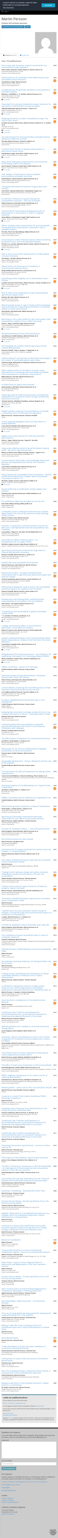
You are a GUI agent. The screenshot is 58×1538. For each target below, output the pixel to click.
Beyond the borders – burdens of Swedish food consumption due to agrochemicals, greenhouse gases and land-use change (26, 575)
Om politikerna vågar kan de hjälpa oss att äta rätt (23, 501)
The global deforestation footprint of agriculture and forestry (24, 187)
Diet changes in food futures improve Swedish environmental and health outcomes (21, 175)
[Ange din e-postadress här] (29, 1463)
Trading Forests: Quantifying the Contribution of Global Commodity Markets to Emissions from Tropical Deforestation (25, 975)
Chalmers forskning (8, 1500)
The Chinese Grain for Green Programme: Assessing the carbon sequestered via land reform (25, 1054)
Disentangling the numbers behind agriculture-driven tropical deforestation (24, 347)
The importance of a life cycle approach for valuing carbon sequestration (26, 772)
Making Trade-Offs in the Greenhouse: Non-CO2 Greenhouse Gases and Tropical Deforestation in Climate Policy (25, 1327)
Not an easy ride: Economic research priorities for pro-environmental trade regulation (24, 66)
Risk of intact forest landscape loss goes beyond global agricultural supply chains (25, 294)
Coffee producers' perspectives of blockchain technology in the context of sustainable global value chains (26, 359)
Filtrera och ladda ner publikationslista (14, 1403)
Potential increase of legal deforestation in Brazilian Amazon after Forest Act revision (23, 676)
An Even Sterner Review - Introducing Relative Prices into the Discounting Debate (25, 1202)
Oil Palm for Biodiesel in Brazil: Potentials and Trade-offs (25, 925)
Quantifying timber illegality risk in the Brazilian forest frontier (25, 279)
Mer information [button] (8, 7)
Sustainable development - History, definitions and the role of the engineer (26, 762)
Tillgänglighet (6, 1487)
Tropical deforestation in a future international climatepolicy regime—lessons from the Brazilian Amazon (26, 1251)
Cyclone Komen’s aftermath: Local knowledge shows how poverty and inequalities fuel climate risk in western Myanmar (25, 462)
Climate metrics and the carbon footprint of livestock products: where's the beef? (24, 887)
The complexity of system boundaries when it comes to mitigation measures (25, 936)
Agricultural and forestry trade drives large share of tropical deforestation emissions (23, 551)
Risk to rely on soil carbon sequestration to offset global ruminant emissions (25, 255)
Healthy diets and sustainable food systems (20, 562)
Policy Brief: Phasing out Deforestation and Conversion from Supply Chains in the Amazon (25, 163)
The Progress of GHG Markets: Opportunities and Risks (25, 1157)
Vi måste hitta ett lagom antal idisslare (18, 384)
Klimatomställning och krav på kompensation (21, 333)
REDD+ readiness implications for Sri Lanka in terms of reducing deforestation (25, 1076)
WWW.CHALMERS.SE (8, 1514)
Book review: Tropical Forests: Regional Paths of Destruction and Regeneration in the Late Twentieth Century (24, 1264)
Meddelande (5, 1440)
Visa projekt (6, 99)
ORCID (28, 27)
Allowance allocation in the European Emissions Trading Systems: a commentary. (25, 1384)
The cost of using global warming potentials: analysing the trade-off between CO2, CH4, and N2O (26, 1314)
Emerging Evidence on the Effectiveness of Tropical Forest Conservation (26, 786)
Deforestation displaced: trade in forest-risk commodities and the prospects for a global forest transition (26, 588)
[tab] (10, 55)
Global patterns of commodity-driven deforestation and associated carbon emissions (25, 78)
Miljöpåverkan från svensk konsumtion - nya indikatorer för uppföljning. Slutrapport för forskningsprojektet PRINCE (26, 655)
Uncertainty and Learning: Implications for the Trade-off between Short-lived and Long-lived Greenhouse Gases (25, 1179)
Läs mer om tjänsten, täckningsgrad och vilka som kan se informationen (24, 1482)
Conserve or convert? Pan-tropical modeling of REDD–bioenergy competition (24, 1097)
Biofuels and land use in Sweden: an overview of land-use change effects (25, 1027)
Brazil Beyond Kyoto (10, 1338)
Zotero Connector (8, 1413)
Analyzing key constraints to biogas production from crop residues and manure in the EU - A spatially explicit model (26, 713)
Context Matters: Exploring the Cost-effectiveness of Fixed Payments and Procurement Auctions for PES (26, 688)
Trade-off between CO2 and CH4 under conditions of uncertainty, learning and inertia (23, 1347)
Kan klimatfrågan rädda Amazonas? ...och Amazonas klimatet (23, 1302)
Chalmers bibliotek (7, 1498)
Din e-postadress (7, 1461)
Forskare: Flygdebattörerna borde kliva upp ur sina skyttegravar (23, 701)
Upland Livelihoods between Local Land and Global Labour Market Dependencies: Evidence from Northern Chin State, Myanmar (26, 640)
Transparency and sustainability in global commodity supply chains (24, 612)
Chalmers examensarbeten (10, 1502)
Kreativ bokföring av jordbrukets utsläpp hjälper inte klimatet (24, 490)
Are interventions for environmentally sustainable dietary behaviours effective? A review (26, 138)
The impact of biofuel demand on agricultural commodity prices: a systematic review (26, 899)
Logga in (5, 11)
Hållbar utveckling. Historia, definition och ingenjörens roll (26, 797)
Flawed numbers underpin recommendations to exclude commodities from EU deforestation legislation (25, 412)
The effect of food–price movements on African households (26, 1065)
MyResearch (40, 1406)
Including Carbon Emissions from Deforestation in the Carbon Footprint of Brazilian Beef (24, 1109)
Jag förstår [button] (48, 5)
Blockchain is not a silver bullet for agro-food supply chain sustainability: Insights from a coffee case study (26, 320)
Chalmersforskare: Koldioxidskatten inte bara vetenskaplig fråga (26, 950)
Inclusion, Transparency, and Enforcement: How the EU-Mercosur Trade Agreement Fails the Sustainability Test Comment (25, 528)
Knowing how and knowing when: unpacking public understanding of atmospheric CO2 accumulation (23, 600)
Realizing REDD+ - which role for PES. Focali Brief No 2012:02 (27, 1087)
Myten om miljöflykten (11, 1240)
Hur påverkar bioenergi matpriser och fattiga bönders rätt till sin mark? (26, 962)
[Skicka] (9, 1468)
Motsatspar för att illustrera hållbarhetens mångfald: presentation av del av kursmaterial (24, 750)
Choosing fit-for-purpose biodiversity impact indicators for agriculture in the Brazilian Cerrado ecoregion (26, 105)
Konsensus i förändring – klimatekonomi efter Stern (23, 1191)
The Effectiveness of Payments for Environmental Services (26, 738)
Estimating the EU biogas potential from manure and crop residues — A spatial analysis (26, 850)
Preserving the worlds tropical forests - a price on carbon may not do (26, 1146)
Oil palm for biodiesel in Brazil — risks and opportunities (26, 829)
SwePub (10, 1418)
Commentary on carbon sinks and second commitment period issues (25, 1359)
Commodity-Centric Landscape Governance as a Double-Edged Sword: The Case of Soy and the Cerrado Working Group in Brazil (25, 513)
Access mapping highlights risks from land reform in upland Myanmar (24, 422)
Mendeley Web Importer (10, 1415)
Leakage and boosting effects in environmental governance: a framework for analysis (21, 627)
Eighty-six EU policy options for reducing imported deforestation (23, 437)
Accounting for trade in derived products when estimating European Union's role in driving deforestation (26, 241)
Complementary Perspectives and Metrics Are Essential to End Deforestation (26, 91)
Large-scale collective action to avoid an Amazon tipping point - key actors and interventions (25, 449)
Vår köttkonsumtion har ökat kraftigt (17, 839)
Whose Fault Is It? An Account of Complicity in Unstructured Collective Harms (21, 267)
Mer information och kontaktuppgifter (13, 27)
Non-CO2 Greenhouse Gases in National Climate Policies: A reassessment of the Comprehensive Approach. (26, 1372)
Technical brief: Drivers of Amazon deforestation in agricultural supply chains (23, 150)
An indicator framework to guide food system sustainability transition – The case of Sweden (21, 200)
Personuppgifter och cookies (11, 1485)
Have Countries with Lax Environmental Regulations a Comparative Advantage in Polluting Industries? (24, 1290)
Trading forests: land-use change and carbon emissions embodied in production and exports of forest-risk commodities (25, 874)
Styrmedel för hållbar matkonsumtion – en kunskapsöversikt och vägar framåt (20, 541)
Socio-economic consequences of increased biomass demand (23, 1001)
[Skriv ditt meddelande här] (29, 1450)
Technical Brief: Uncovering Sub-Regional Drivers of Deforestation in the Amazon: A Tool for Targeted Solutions (23, 213)
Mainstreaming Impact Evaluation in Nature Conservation (26, 806)
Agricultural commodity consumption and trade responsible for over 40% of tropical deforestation (23, 817)
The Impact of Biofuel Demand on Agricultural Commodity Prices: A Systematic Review (26, 861)
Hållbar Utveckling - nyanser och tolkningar (20, 667)
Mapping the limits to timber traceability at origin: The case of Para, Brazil (25, 119)
